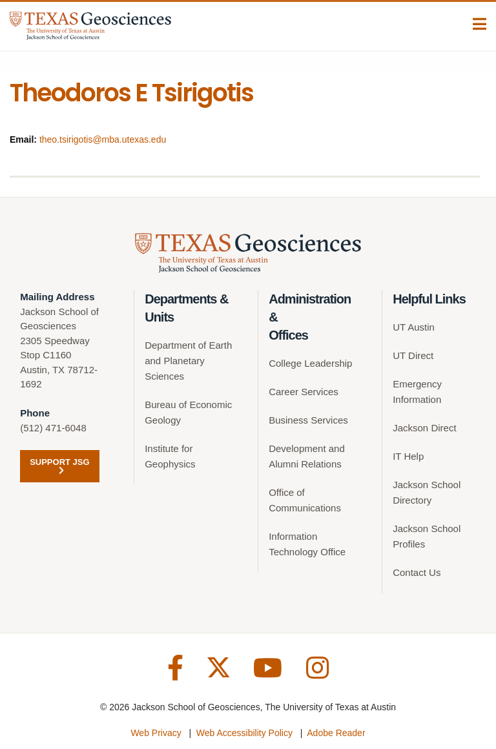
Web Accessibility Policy (244, 733)
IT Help (408, 456)
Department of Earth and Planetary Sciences (188, 361)
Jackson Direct (424, 427)
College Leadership (310, 363)
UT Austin (414, 327)
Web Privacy (155, 733)
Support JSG (59, 466)
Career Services (303, 391)
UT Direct (413, 355)
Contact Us (416, 572)
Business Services (308, 420)
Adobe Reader (336, 733)
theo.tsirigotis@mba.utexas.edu (102, 139)
